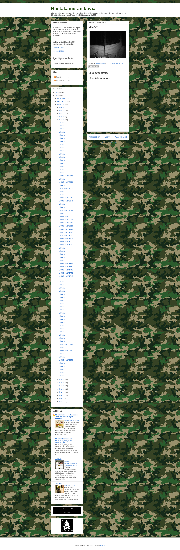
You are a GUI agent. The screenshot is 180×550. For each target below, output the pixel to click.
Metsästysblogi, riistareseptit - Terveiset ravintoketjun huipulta (67, 416)
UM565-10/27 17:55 (66, 270)
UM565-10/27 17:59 (66, 267)
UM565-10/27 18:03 (66, 263)
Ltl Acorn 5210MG (59, 47)
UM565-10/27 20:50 (66, 198)
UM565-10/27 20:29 (66, 223)
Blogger (102, 545)
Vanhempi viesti (121, 137)
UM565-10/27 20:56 (66, 182)
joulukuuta (61, 98)
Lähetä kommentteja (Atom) (110, 143)
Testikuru (58, 483)
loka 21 (62, 395)
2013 (57, 92)
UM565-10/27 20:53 (66, 188)
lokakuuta (61, 104)
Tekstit (57, 77)
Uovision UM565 (58, 51)
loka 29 (62, 113)
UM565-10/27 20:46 (66, 201)
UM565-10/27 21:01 (66, 176)
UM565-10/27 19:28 (66, 235)
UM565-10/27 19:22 (66, 242)
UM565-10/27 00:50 (66, 360)
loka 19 (62, 398)
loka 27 (62, 120)
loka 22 (62, 392)
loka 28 (62, 117)
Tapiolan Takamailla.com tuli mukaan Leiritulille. (70, 463)
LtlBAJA (62, 123)
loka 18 (62, 401)
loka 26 (62, 380)
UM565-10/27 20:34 (66, 220)
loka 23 (62, 389)
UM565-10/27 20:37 (66, 217)
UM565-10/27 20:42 (66, 210)
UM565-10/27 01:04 (66, 344)
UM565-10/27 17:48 (66, 276)
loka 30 (62, 110)
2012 (57, 95)
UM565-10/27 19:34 (66, 229)
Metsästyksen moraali (63, 439)
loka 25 (62, 383)
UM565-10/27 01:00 (66, 351)
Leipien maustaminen (71, 420)
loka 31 (62, 107)
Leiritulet (58, 459)
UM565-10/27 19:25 (66, 238)
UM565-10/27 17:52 (66, 273)
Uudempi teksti (94, 137)
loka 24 (62, 386)
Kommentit (59, 81)
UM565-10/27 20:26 (66, 226)
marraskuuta (62, 101)
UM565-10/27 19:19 (66, 245)
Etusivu (107, 137)
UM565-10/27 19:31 (66, 232)
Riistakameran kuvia (73, 8)
